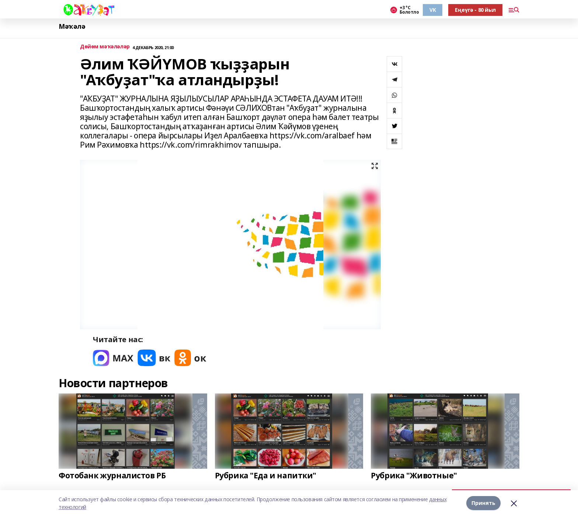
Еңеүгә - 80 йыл (475, 9)
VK (432, 9)
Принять (483, 502)
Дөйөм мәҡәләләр (105, 47)
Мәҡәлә (72, 26)
